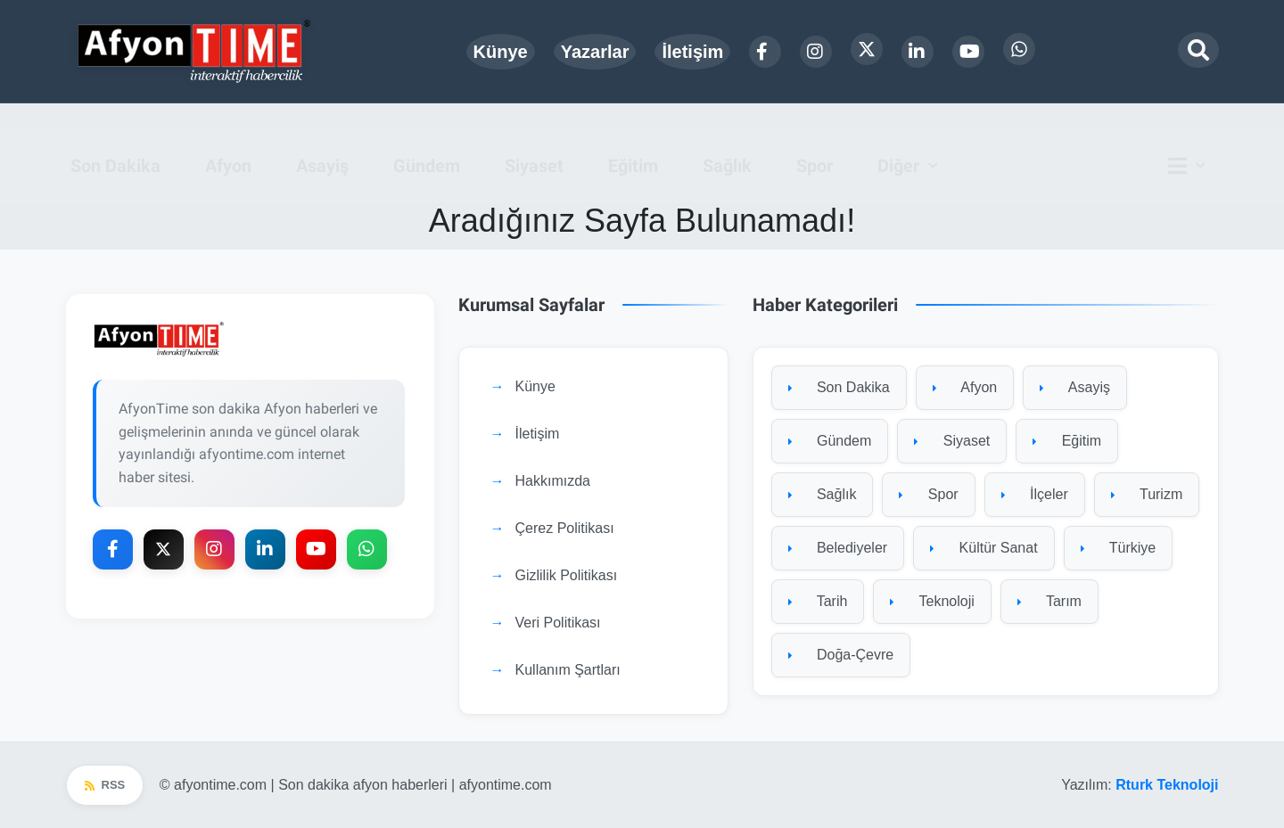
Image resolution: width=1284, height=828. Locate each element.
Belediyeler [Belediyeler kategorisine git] (838, 548)
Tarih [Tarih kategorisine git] (818, 602)
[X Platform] (867, 49)
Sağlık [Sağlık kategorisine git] (822, 495)
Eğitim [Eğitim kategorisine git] (1067, 441)
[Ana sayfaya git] (250, 340)
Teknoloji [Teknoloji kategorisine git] (932, 602)
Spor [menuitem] (814, 141)
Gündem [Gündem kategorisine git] (830, 441)
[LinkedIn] (917, 52)
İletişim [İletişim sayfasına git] (537, 434)
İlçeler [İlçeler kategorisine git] (1034, 495)
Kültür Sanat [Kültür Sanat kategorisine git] (984, 548)
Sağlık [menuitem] (727, 141)
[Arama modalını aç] (1198, 50)
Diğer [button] (898, 141)
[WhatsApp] (1019, 49)
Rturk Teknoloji (1166, 784)
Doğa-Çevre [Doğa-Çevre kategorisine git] (841, 655)
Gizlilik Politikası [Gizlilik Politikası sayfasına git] (566, 576)
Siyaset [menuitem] (534, 141)
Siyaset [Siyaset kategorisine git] (952, 441)
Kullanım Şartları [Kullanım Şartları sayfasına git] (568, 670)
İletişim (692, 51)
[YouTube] (968, 52)
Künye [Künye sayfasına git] (535, 387)
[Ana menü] (1191, 141)
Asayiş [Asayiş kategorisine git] (1075, 388)
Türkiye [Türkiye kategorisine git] (1118, 548)
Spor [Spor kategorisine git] (928, 495)
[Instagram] (816, 52)
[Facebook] (765, 52)
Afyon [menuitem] (228, 141)
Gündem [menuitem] (426, 141)
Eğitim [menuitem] (633, 141)
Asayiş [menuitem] (322, 141)
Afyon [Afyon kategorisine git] (965, 388)
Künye (500, 51)
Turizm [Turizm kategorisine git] (1146, 495)
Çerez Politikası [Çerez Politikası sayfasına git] (564, 529)
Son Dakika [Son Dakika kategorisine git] (839, 388)
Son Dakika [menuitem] (115, 141)
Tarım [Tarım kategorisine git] (1049, 602)
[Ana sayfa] (195, 51)
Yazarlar (595, 51)
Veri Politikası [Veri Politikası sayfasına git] (558, 623)
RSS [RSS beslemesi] (105, 785)
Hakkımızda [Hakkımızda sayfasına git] (552, 481)
